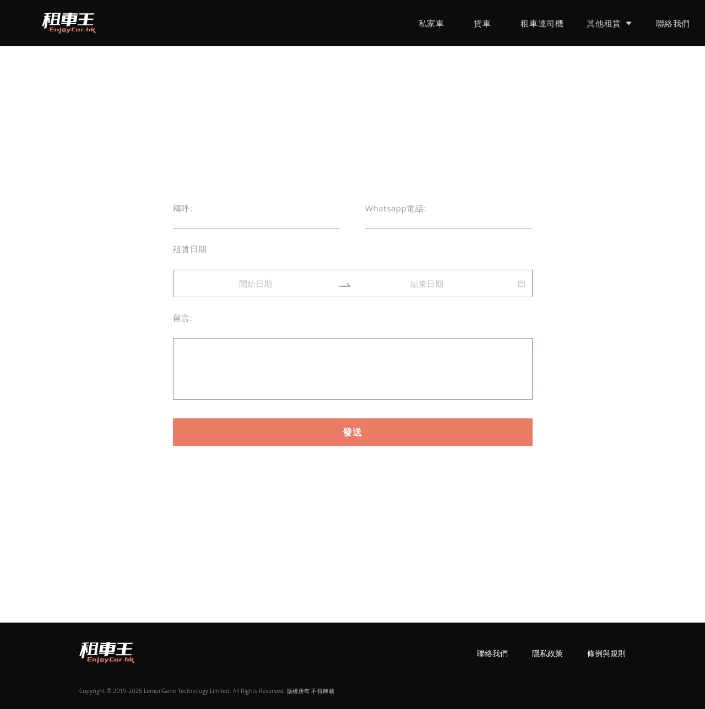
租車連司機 (541, 23)
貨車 (482, 23)
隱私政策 (547, 653)
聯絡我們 (673, 23)
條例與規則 (606, 653)
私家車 (431, 23)
